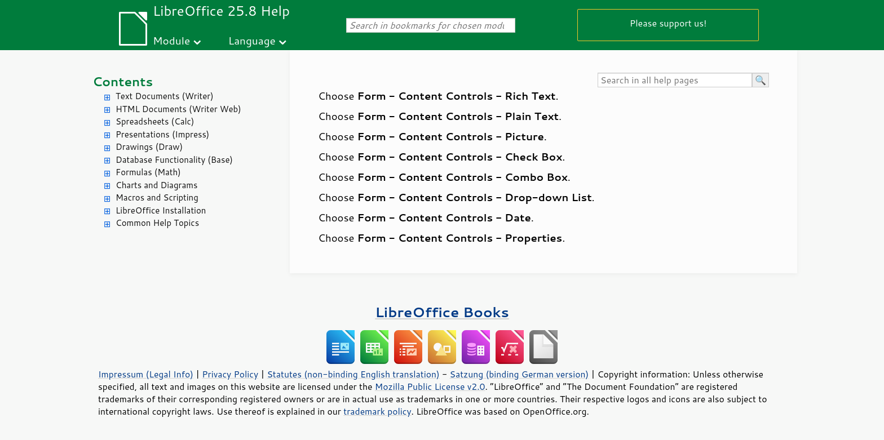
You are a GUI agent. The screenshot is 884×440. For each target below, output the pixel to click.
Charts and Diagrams (156, 185)
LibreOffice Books (442, 312)
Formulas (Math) (148, 172)
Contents (122, 81)
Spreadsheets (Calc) (155, 121)
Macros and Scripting (157, 197)
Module (171, 40)
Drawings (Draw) (149, 147)
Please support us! (668, 22)
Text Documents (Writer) (165, 96)
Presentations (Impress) (162, 134)
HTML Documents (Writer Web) (178, 109)
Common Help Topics (157, 223)
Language (252, 40)
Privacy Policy (230, 374)
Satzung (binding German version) (519, 374)
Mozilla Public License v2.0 (430, 386)
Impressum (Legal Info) (145, 374)
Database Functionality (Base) (174, 160)
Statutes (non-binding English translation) (353, 374)
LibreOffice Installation (161, 210)
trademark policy (377, 411)
